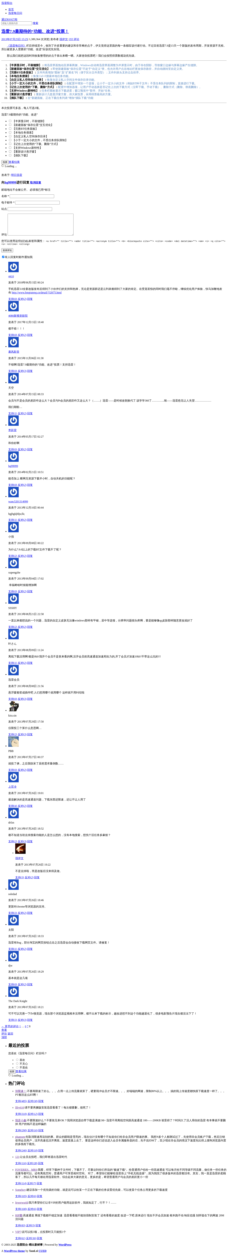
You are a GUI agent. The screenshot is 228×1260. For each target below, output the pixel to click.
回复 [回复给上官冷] (30, 810)
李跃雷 (12, 434)
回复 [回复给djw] (30, 989)
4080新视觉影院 (18, 320)
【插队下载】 (20, 155)
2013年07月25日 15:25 (14, 39)
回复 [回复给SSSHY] (30, 631)
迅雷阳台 (6, 3)
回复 (41, 1105)
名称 (5, 196)
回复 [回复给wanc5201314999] (30, 524)
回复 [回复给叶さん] (30, 667)
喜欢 (22, 1064)
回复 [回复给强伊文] (37, 882)
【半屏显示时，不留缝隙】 (29, 121)
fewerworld (21, 1207)
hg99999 (10, 182)
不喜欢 (24, 1072)
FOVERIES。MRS (26, 1174)
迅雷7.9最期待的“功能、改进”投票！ (35, 31)
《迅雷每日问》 (16, 45)
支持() (12, 303)
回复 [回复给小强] (30, 560)
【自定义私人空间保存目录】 (30, 136)
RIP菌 (18, 1220)
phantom (20, 1141)
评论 (74, 39)
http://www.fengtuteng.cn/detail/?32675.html (37, 297)
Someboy (20, 1194)
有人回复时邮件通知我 (19, 261)
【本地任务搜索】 (23, 132)
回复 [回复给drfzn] (30, 846)
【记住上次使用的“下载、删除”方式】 (35, 144)
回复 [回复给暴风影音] (30, 375)
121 (17, 1161)
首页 (11, 9)
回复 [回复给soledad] (30, 917)
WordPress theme (14, 1255)
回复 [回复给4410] (30, 303)
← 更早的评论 (10, 1031)
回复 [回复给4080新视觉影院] (30, 339)
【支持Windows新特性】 (27, 147)
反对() (22, 303)
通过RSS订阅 (9, 19)
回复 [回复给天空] (30, 418)
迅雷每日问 (15, 13)
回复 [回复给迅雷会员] (30, 703)
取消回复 (35, 182)
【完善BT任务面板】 (25, 128)
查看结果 (14, 162)
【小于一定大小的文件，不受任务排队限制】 (40, 140)
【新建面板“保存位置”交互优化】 (33, 124)
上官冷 (12, 791)
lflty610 (19, 1112)
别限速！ (20, 1095)
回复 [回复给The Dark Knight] (30, 1024)
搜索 (35, 23)
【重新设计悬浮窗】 (24, 151)
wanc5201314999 (18, 506)
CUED (42, 1255)
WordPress (64, 1249)
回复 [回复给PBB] (30, 774)
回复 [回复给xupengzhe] (30, 596)
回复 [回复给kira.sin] (30, 739)
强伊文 (63, 39)
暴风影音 (13, 356)
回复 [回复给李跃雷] (30, 454)
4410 (11, 281)
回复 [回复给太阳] (30, 953)
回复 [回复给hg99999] (30, 489)
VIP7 (18, 1236)
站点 (4, 208)
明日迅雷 (16, 174)
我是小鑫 (20, 1125)
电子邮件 (8, 202)
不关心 (24, 1068)
